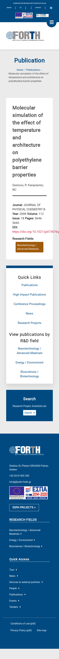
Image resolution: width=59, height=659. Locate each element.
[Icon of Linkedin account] (51, 7)
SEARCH (9, 7)
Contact (38, 7)
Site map (41, 627)
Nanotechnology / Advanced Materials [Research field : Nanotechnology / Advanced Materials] (28, 247)
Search (29, 412)
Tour (13, 566)
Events (14, 597)
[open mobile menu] (52, 22)
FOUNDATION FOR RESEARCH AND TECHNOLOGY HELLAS (29, 3)
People (14, 585)
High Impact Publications (29, 294)
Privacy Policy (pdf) (21, 627)
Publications (33, 69)
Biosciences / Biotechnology (25, 543)
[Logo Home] (29, 36)
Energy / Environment (29, 362)
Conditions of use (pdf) (23, 620)
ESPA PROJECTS (24, 504)
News (29, 313)
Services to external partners (26, 579)
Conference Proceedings (30, 304)
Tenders (15, 603)
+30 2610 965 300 (19, 472)
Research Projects (29, 323)
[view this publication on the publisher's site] (35, 231)
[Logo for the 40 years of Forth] (42, 15)
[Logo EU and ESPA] (24, 15)
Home (20, 69)
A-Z (20, 7)
